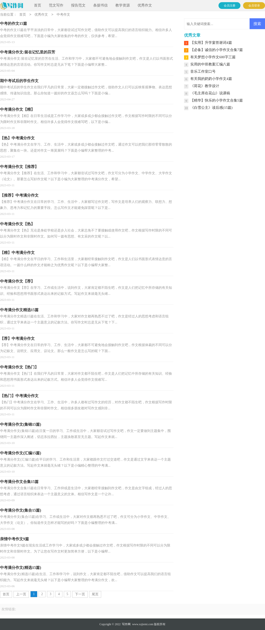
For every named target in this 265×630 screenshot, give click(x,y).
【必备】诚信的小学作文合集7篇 (216, 50)
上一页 (21, 594)
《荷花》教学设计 (204, 86)
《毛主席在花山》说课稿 (210, 93)
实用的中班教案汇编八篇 (210, 64)
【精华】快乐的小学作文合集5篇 (216, 100)
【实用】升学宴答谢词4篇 (211, 43)
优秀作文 (145, 5)
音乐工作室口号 (203, 71)
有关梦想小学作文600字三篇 (213, 57)
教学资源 (122, 5)
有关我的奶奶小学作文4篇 (211, 79)
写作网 (126, 624)
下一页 (80, 594)
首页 (37, 5)
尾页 (95, 594)
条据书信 (100, 5)
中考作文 (63, 15)
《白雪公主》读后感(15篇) (211, 107)
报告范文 (78, 5)
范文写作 (56, 5)
